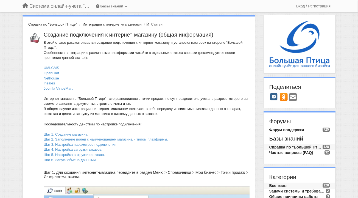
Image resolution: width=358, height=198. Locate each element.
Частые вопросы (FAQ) (291, 152)
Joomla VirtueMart (58, 88)
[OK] (284, 97)
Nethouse (51, 78)
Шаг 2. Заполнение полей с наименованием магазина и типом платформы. (106, 139)
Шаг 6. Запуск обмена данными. (70, 160)
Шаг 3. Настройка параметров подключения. (81, 144)
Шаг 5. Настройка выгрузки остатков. (74, 155)
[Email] (293, 97)
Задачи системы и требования (297, 191)
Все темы (278, 185)
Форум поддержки (286, 130)
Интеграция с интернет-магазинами (112, 24)
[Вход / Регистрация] (313, 6)
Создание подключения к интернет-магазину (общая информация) (128, 35)
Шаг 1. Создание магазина (66, 134)
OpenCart (51, 73)
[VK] (274, 97)
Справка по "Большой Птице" (52, 24)
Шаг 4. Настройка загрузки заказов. (73, 149)
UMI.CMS (51, 68)
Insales (49, 83)
